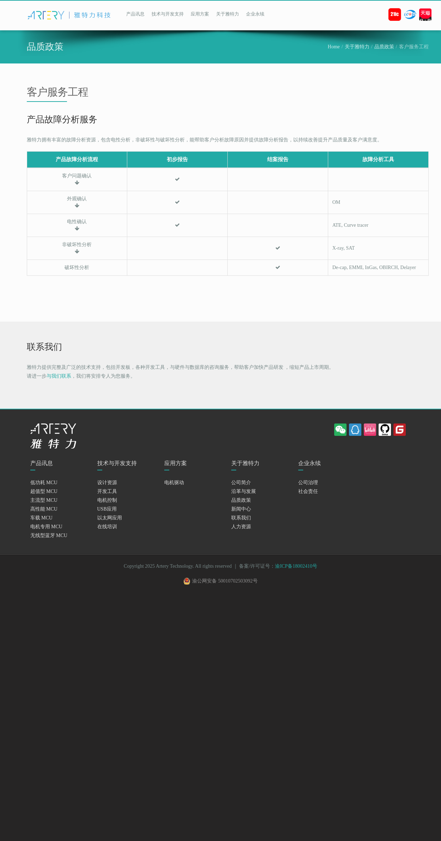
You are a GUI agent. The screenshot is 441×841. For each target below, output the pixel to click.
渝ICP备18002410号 (296, 566)
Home (334, 46)
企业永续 (255, 14)
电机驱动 (174, 482)
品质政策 (384, 46)
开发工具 (107, 491)
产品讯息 (135, 14)
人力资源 (241, 526)
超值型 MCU (43, 491)
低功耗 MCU (43, 482)
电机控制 (107, 500)
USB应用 (107, 509)
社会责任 (308, 491)
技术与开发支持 (168, 14)
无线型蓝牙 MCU (48, 535)
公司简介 (241, 482)
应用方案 (200, 14)
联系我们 (241, 517)
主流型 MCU (43, 500)
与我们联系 (59, 376)
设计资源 (107, 482)
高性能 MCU (43, 509)
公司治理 (308, 482)
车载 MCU (41, 517)
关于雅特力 (227, 14)
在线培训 (107, 526)
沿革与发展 (243, 491)
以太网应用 (109, 517)
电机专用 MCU (46, 526)
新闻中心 (241, 509)
